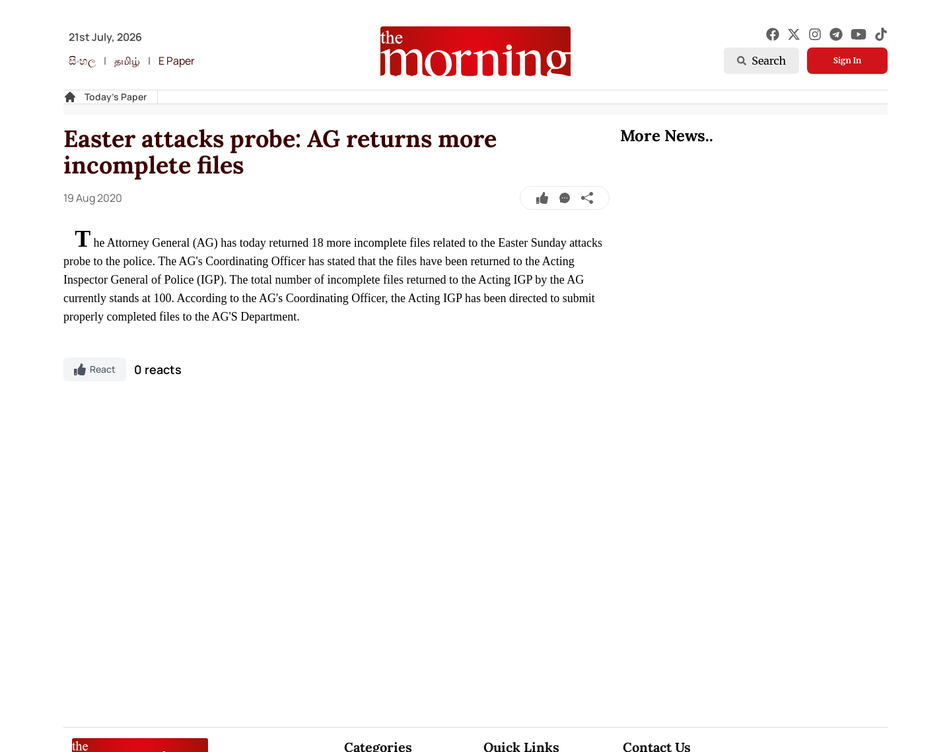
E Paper (176, 60)
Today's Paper (116, 96)
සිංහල (82, 60)
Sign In (847, 60)
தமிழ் (127, 60)
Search (761, 60)
